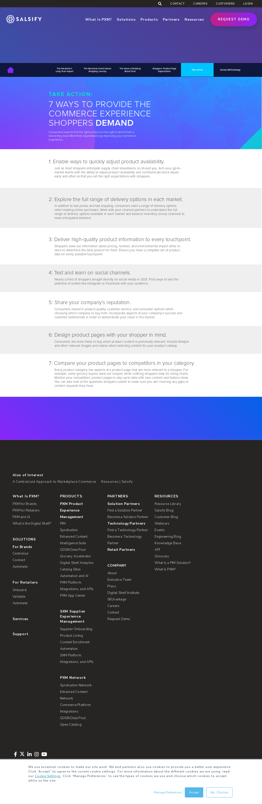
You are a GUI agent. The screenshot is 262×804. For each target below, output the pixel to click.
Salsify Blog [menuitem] (164, 510)
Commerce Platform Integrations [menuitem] (75, 708)
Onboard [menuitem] (19, 590)
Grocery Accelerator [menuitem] (75, 556)
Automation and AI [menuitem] (74, 576)
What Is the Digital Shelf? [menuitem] (32, 523)
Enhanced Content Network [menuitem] (74, 695)
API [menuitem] (157, 550)
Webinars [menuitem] (162, 523)
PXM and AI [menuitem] (21, 517)
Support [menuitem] (20, 634)
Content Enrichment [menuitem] (75, 642)
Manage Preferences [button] (168, 792)
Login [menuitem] (248, 4)
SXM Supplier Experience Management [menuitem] (72, 616)
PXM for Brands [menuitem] (25, 504)
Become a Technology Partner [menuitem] (124, 539)
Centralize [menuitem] (20, 553)
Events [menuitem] (160, 530)
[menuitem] (80, 510)
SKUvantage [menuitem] (116, 599)
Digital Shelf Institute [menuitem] (123, 593)
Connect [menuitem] (19, 560)
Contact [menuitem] (177, 4)
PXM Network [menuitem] (73, 677)
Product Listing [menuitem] (71, 635)
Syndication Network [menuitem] (76, 685)
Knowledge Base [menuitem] (168, 543)
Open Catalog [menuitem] (70, 724)
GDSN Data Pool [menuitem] (73, 550)
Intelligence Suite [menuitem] (73, 543)
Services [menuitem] (20, 619)
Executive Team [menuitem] (119, 579)
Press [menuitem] (111, 586)
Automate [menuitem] (20, 566)
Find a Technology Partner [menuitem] (127, 530)
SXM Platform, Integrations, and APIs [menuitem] (77, 658)
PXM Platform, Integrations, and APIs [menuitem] (77, 585)
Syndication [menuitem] (69, 530)
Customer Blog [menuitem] (166, 517)
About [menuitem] (112, 573)
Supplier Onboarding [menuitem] (76, 629)
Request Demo (233, 19)
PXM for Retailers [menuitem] (26, 510)
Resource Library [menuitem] (168, 504)
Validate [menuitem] (19, 596)
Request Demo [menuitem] (118, 619)
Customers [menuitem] (225, 4)
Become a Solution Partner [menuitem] (127, 517)
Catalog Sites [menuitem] (70, 569)
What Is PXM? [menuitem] (26, 496)
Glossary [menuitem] (162, 556)
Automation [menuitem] (69, 649)
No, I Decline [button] (219, 792)
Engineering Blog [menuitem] (168, 536)
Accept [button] (194, 792)
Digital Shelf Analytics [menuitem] (77, 563)
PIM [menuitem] (63, 523)
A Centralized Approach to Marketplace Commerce (54, 481)
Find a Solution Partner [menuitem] (124, 510)
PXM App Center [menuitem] (72, 595)
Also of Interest (28, 475)
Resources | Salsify (117, 481)
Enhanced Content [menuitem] (74, 536)
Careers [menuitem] (200, 4)
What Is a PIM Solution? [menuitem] (173, 563)
